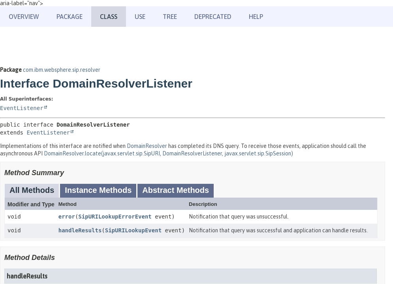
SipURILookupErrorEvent (114, 216)
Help (256, 16)
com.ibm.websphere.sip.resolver (61, 70)
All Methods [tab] (31, 190)
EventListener (21, 108)
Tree (170, 16)
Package (69, 16)
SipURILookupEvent (133, 230)
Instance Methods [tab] (98, 190)
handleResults (80, 230)
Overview (24, 16)
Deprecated (212, 16)
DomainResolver (147, 146)
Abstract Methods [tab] (175, 190)
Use (140, 16)
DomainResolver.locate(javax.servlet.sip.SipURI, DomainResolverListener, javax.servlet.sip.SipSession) (168, 153)
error (66, 216)
